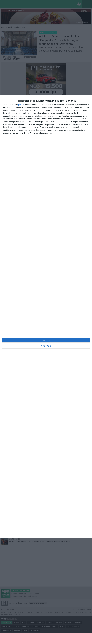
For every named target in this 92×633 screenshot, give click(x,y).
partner (21, 105)
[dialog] (46, 316)
